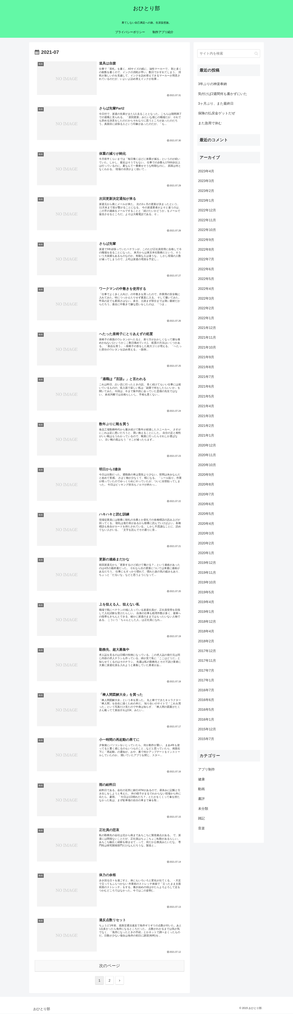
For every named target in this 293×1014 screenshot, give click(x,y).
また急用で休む (210, 123)
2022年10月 (207, 230)
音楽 (201, 828)
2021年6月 (206, 386)
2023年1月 (206, 200)
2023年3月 (206, 181)
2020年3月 (206, 533)
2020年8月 (206, 484)
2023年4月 (206, 171)
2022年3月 (206, 298)
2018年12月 (207, 621)
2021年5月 (206, 396)
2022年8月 (206, 249)
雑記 (201, 818)
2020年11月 (207, 455)
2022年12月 (207, 210)
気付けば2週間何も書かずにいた (222, 94)
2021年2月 (206, 426)
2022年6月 (206, 269)
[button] (256, 53)
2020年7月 (206, 494)
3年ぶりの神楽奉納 (212, 84)
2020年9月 (206, 475)
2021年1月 (206, 435)
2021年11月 (207, 337)
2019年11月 (207, 572)
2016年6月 (206, 700)
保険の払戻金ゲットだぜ (216, 113)
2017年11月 (207, 660)
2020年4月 (206, 524)
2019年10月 (207, 582)
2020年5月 (206, 514)
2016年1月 (206, 719)
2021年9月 (206, 357)
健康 (201, 779)
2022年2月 (206, 308)
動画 (201, 789)
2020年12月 (207, 445)
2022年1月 (206, 318)
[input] (228, 53)
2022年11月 (207, 220)
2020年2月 (206, 543)
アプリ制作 (206, 769)
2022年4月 (206, 289)
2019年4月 (206, 602)
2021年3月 (206, 416)
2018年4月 (206, 631)
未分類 (203, 808)
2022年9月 (206, 240)
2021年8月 (206, 367)
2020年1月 (206, 553)
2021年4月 (206, 406)
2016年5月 (206, 709)
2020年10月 (207, 465)
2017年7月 (206, 670)
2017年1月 (206, 680)
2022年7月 (206, 259)
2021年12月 (207, 328)
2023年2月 (206, 191)
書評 (201, 799)
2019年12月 (207, 563)
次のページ (109, 966)
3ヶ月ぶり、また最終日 (216, 103)
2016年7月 (206, 690)
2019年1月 (206, 612)
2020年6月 (206, 504)
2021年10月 (207, 347)
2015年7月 (206, 739)
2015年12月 (207, 729)
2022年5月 (206, 279)
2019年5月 (206, 592)
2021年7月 (206, 377)
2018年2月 (206, 641)
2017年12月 (207, 651)
